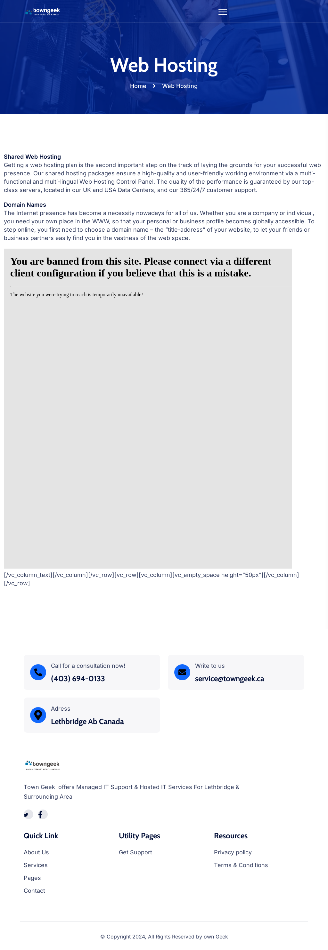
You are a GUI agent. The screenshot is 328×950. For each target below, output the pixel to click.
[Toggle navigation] (223, 11)
